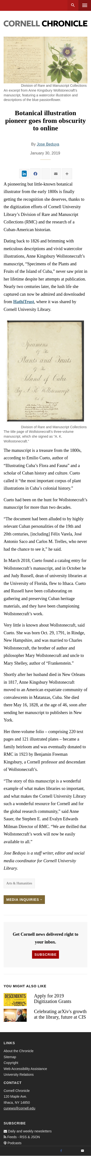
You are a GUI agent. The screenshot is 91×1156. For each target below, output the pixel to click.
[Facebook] (61, 1151)
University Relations (19, 1074)
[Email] (82, 1151)
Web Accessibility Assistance (25, 1069)
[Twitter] (72, 1151)
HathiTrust (23, 301)
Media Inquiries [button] (24, 900)
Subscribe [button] (45, 954)
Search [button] (72, 5)
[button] (45, 371)
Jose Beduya (48, 144)
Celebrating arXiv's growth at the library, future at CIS (60, 1014)
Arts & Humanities (19, 883)
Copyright (11, 1063)
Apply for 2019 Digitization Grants (52, 998)
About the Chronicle (18, 1051)
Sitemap (10, 1057)
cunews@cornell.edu (19, 1108)
